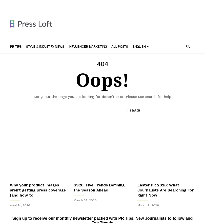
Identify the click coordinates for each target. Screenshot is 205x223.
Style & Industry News (67, 4)
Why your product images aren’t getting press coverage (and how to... (38, 175)
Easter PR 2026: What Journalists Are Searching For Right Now (165, 175)
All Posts (132, 4)
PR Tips (39, 4)
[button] (188, 46)
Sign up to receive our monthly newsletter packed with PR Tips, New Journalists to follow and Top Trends (102, 205)
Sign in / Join (19, 4)
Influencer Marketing (104, 4)
